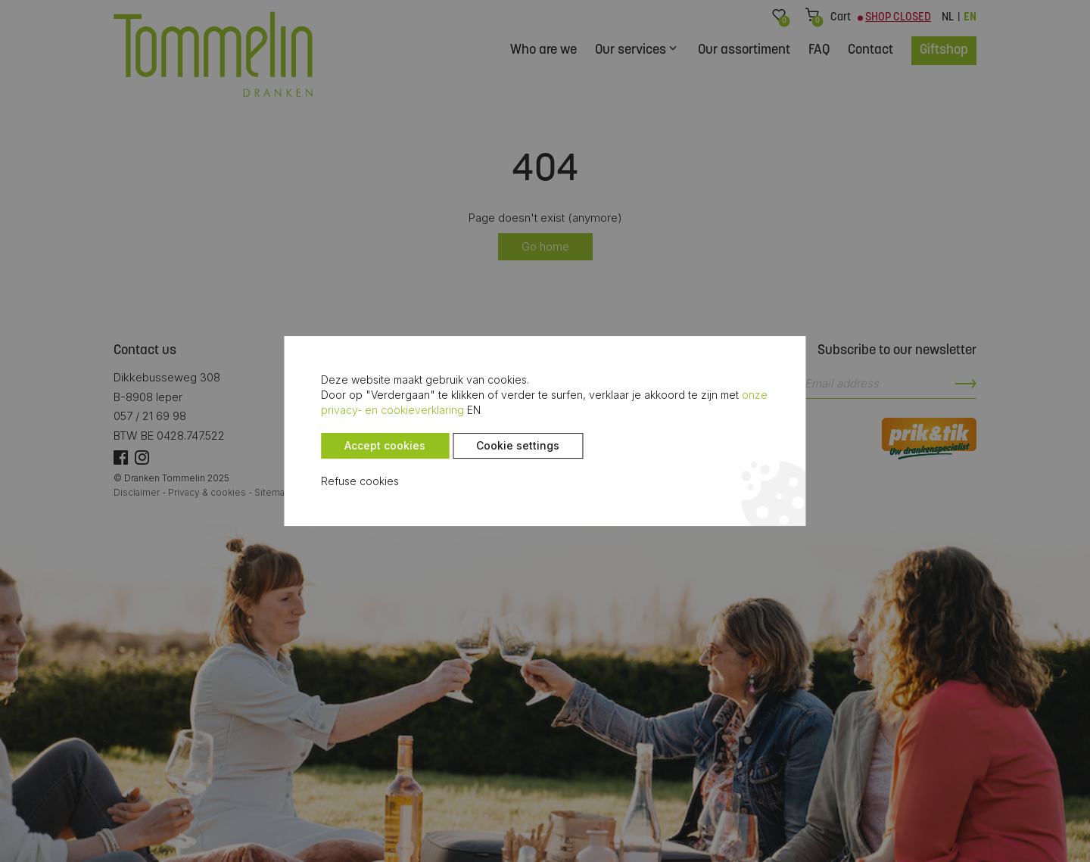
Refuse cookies (349, 481)
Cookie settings (507, 446)
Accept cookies (374, 446)
